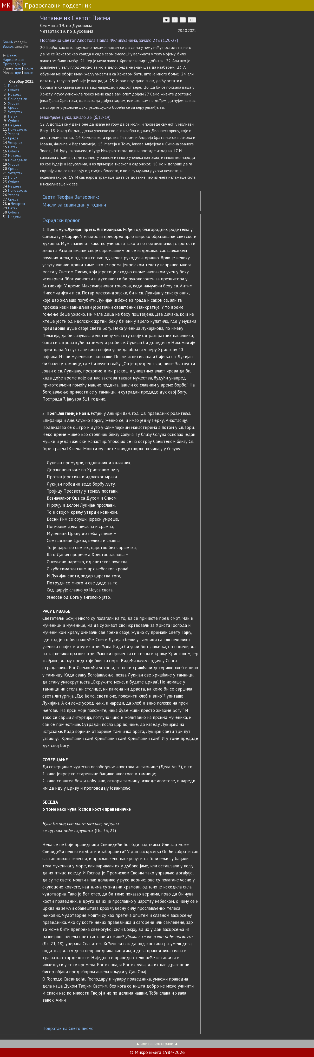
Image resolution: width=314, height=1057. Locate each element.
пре (18, 68)
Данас (10, 55)
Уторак (13, 103)
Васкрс (8, 46)
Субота (13, 90)
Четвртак (15, 111)
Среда (13, 107)
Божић (8, 42)
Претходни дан (15, 63)
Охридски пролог (61, 220)
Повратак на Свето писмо (68, 1028)
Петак (12, 85)
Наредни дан (13, 59)
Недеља (14, 94)
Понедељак (17, 98)
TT (192, 20)
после (28, 68)
